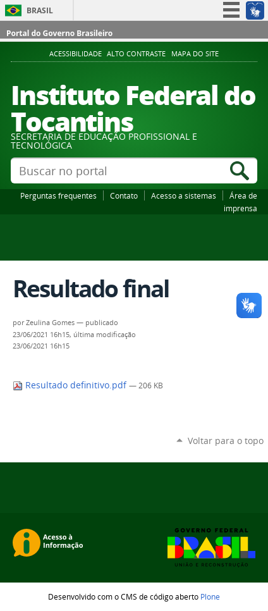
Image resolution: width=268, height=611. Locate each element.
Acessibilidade (75, 53)
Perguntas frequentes (58, 195)
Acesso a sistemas (183, 195)
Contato (124, 195)
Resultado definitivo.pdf (71, 385)
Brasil (40, 10)
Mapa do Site (195, 53)
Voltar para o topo (226, 441)
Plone (210, 596)
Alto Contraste (136, 53)
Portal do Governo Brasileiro (59, 33)
